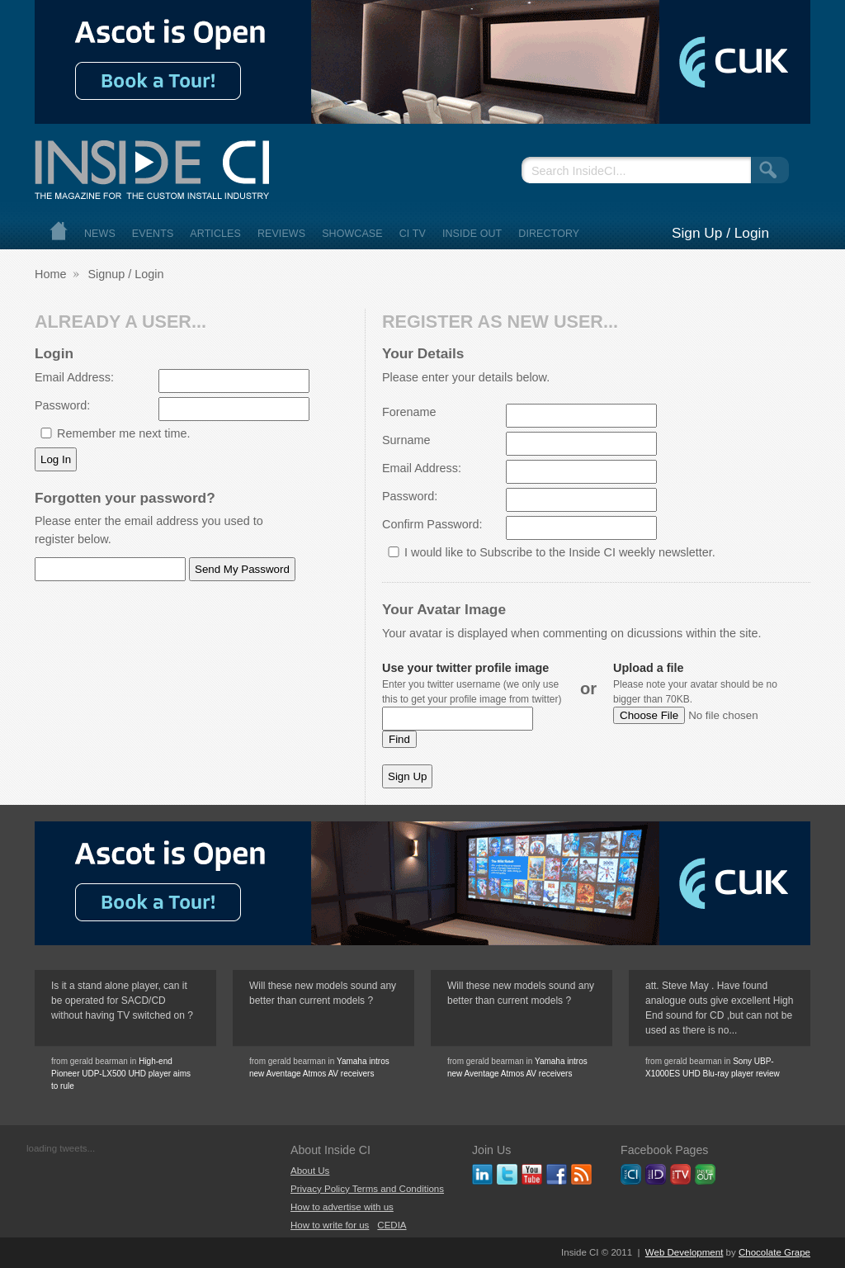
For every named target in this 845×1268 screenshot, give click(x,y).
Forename (409, 412)
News (100, 233)
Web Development (684, 1252)
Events (153, 233)
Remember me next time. (124, 433)
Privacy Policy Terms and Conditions (367, 1189)
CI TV (412, 233)
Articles (215, 233)
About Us (309, 1171)
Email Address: (74, 377)
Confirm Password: (432, 524)
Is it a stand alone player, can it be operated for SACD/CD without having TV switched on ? (122, 1000)
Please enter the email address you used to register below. (149, 530)
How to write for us (329, 1225)
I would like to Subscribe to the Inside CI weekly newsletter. (559, 552)
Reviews (281, 233)
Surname (406, 440)
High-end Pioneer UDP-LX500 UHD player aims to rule (121, 1074)
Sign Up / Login (720, 233)
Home (58, 230)
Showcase (352, 233)
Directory (548, 233)
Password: (62, 405)
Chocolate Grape (774, 1252)
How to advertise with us (342, 1207)
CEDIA (391, 1225)
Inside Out (472, 233)
